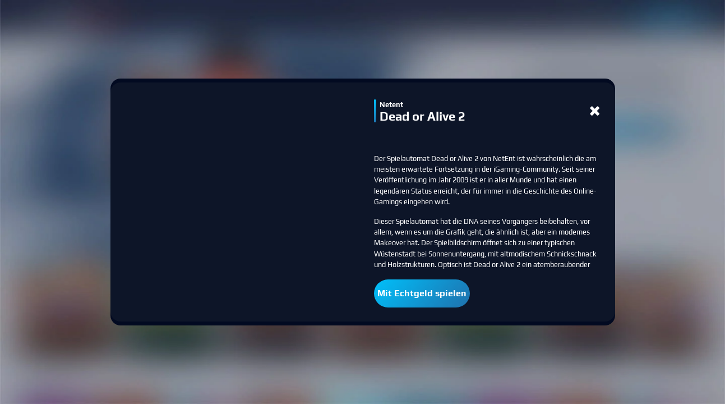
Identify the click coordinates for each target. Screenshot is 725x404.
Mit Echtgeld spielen (422, 293)
